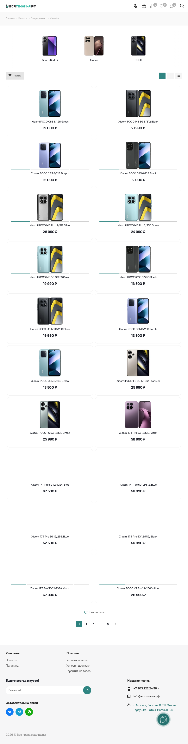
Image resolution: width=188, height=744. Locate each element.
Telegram (19, 712)
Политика (12, 665)
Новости (11, 660)
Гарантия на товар (78, 671)
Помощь (72, 653)
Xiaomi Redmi (36, 60)
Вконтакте (10, 712)
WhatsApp (29, 712)
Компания (13, 653)
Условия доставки (78, 665)
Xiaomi (94, 60)
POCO (151, 60)
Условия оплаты (76, 660)
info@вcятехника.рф (147, 696)
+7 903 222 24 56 (145, 688)
